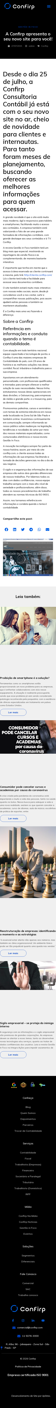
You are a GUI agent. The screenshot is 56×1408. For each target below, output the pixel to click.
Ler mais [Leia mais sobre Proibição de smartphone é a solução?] (13, 712)
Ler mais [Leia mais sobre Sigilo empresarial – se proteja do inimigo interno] (13, 1054)
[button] (49, 6)
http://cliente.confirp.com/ (38, 274)
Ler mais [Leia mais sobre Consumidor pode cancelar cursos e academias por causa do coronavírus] (13, 818)
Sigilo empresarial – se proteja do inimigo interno (27, 1024)
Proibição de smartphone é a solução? (24, 678)
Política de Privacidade (28, 1366)
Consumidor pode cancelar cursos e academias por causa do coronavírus (24, 788)
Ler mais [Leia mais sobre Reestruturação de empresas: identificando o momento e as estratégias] (13, 953)
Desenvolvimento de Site (24, 1395)
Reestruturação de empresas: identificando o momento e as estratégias (28, 932)
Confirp (44, 46)
